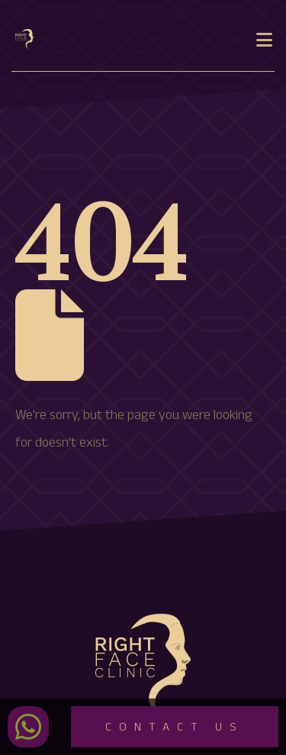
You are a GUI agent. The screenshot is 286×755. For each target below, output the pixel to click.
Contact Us (174, 728)
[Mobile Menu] (264, 39)
